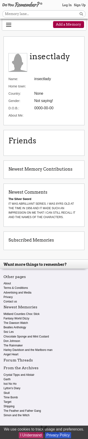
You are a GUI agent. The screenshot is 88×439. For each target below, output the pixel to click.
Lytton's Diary (12, 388)
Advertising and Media (17, 292)
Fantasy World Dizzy (16, 318)
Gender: (14, 101)
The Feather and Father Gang (22, 410)
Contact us (10, 301)
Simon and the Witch (17, 415)
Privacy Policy (58, 435)
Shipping (9, 406)
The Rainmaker (13, 345)
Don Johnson (12, 341)
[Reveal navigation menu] (8, 25)
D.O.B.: (13, 108)
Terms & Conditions (16, 288)
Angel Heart (11, 354)
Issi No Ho (10, 383)
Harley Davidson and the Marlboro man (28, 350)
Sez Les (9, 331)
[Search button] (81, 14)
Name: (13, 79)
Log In (67, 5)
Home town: (17, 86)
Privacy (8, 297)
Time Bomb (11, 397)
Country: (14, 93)
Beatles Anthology (15, 327)
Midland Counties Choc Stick (21, 314)
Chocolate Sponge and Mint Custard (26, 336)
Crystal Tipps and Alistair (19, 374)
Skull (7, 393)
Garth (7, 379)
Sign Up (80, 5)
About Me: (15, 115)
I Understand (31, 435)
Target (7, 402)
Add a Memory (68, 24)
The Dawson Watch (16, 323)
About (7, 283)
